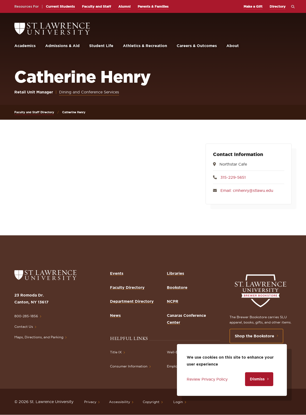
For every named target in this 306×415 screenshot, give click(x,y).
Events (116, 273)
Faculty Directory (127, 287)
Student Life (101, 45)
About (232, 45)
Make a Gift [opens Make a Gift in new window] (253, 6)
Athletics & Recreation (145, 45)
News (115, 315)
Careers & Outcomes (197, 45)
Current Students (60, 6)
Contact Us (23, 327)
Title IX (116, 352)
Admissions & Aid (62, 45)
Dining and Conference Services (89, 92)
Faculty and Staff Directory (34, 112)
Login (178, 402)
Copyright (151, 402)
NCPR (172, 301)
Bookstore (177, 287)
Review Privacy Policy (207, 379)
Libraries (175, 273)
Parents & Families (153, 6)
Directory (278, 6)
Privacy (90, 402)
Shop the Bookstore (254, 336)
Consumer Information (129, 366)
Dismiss (257, 379)
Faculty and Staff (96, 6)
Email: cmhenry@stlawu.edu (246, 190)
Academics (25, 45)
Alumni (124, 6)
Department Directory (132, 301)
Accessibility (119, 402)
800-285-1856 (26, 316)
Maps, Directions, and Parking (38, 337)
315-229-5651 (233, 177)
